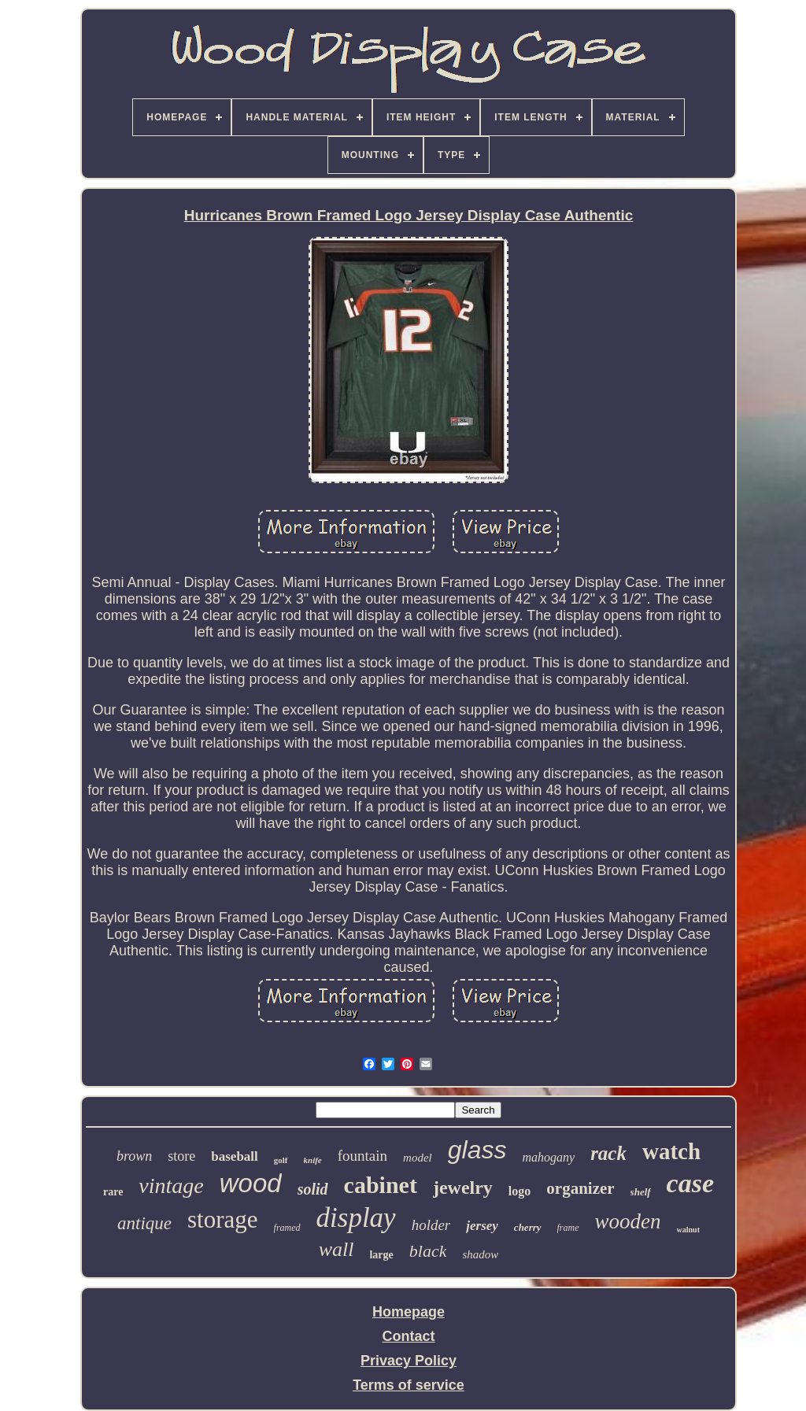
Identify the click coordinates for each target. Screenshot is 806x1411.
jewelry (463, 1187)
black (428, 1251)
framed (287, 1227)
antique (144, 1223)
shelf (640, 1192)
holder (431, 1225)
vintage (171, 1185)
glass (477, 1150)
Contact (409, 1336)
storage (222, 1219)
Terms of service (408, 1385)
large (381, 1255)
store (181, 1156)
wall (336, 1249)
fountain (362, 1155)
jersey (482, 1225)
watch (671, 1151)
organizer (580, 1188)
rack (608, 1153)
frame (568, 1227)
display (356, 1217)
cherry (528, 1227)
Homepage (408, 1312)
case (690, 1183)
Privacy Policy (408, 1361)
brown (134, 1156)
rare (113, 1192)
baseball (234, 1156)
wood (251, 1183)
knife (313, 1160)
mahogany (548, 1157)
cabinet (380, 1185)
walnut (688, 1229)
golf (281, 1160)
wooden (628, 1221)
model (417, 1157)
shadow (480, 1254)
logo (519, 1191)
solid (313, 1189)
